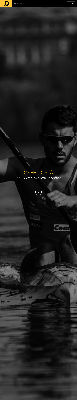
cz (68, 3)
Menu (18, 3)
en (73, 3)
